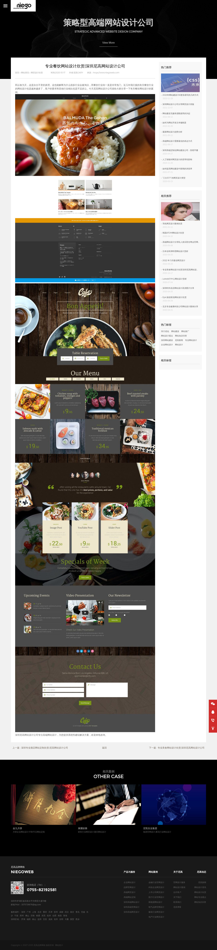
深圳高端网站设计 (131, 902)
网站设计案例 (179, 887)
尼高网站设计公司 (103, 88)
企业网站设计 (167, 344)
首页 (17, 72)
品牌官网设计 (130, 887)
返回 (104, 747)
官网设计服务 (179, 882)
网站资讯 (25, 72)
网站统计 (59, 945)
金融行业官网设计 (156, 882)
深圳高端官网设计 (131, 907)
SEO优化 (165, 331)
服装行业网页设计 (156, 912)
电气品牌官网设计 (156, 907)
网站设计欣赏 (200, 892)
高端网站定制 (130, 897)
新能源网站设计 (155, 902)
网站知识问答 (181, 335)
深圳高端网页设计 (131, 912)
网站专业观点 (200, 897)
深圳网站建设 (167, 340)
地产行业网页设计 (156, 917)
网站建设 (175, 331)
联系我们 (177, 902)
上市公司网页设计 (156, 892)
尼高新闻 (179, 340)
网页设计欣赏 (37, 72)
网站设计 (22, 88)
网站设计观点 (167, 335)
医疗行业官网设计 (156, 897)
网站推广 (185, 331)
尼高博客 (177, 907)
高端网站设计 (50, 734)
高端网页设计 (130, 892)
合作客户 (177, 892)
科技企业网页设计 (156, 887)
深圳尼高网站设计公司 (26, 734)
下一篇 (176, 748)
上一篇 (40, 748)
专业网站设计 (191, 340)
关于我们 (177, 897)
